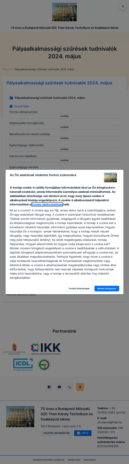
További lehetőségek (79, 288)
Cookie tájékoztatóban (47, 204)
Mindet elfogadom (106, 288)
